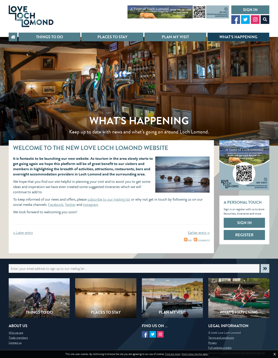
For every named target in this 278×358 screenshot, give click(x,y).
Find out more (172, 354)
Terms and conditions (221, 337)
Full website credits (220, 347)
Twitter (70, 204)
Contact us (15, 342)
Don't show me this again (195, 354)
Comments (202, 240)
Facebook (55, 204)
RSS (188, 240)
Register (244, 235)
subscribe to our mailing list (109, 199)
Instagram (90, 204)
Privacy (212, 342)
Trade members (18, 337)
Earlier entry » (199, 232)
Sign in (250, 10)
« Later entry (23, 232)
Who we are (16, 332)
